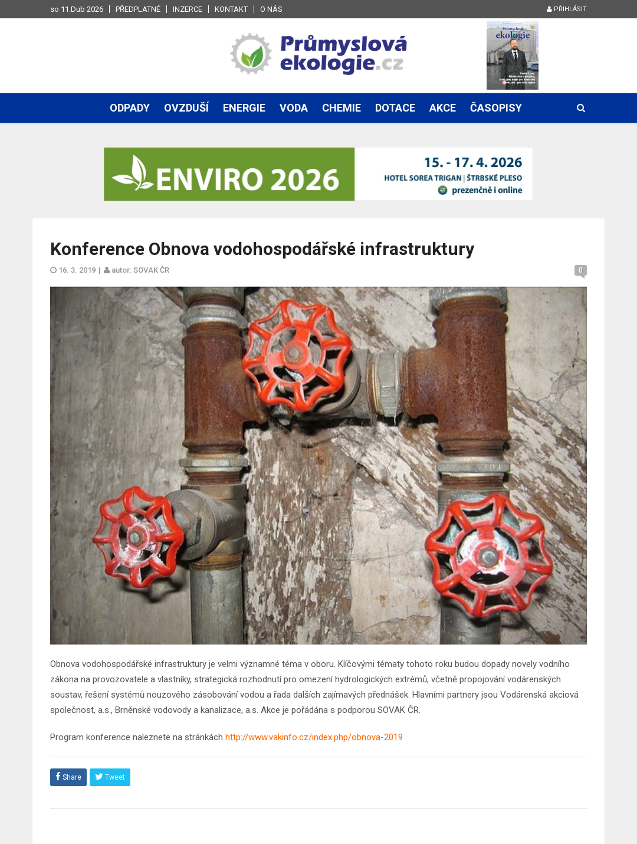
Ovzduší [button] (186, 108)
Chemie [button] (341, 108)
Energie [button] (244, 108)
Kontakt (231, 9)
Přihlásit (567, 9)
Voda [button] (294, 108)
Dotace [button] (395, 108)
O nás (271, 9)
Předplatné (138, 9)
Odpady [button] (130, 108)
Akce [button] (442, 108)
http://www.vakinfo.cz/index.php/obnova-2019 (314, 737)
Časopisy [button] (496, 108)
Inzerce (187, 9)
